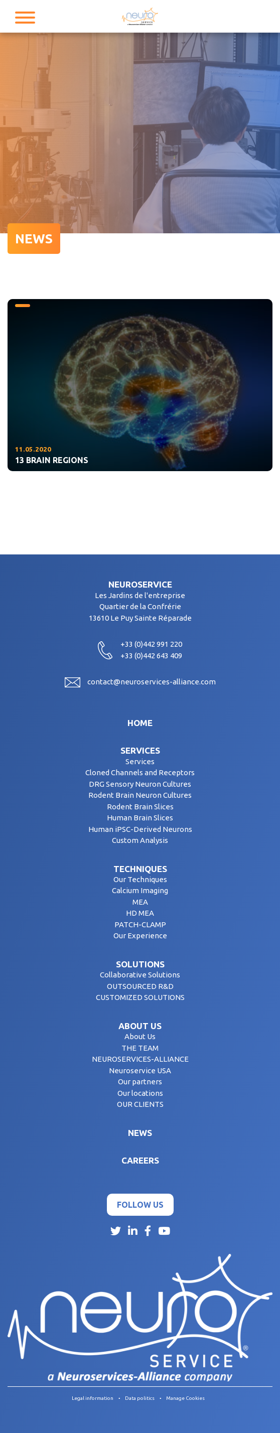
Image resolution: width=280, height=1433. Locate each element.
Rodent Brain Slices (140, 806)
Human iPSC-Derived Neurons (140, 829)
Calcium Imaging (140, 890)
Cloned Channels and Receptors (140, 772)
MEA (140, 902)
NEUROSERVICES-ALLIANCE (140, 1059)
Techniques (140, 869)
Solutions (140, 964)
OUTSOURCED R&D (140, 986)
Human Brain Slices (140, 817)
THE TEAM (140, 1048)
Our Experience (140, 935)
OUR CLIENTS (140, 1104)
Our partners (140, 1081)
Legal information (92, 1398)
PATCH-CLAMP (140, 924)
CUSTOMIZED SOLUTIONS (140, 997)
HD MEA (140, 913)
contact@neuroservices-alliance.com (151, 681)
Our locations (140, 1093)
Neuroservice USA (140, 1070)
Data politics (140, 1398)
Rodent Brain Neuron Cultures (140, 795)
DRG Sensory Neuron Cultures (140, 784)
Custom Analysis (140, 840)
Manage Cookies (185, 1398)
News (140, 1132)
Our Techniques (140, 879)
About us (140, 1026)
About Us (140, 1036)
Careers (140, 1160)
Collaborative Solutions (140, 974)
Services (140, 750)
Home (140, 723)
